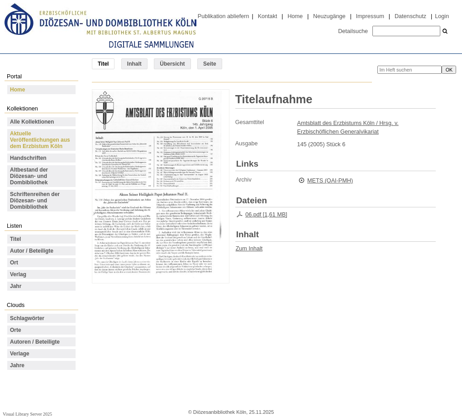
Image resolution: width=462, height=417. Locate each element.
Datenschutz (410, 16)
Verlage (19, 353)
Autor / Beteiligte (31, 251)
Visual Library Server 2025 (27, 414)
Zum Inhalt (249, 248)
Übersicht (172, 64)
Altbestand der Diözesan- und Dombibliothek (29, 176)
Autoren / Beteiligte (35, 342)
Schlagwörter (27, 318)
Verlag (18, 274)
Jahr (15, 286)
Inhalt (134, 64)
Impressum (370, 16)
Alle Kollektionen (32, 122)
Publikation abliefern (223, 16)
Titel (15, 239)
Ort (14, 262)
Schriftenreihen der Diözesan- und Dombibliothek (35, 200)
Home (295, 16)
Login (442, 16)
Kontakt (267, 16)
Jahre (17, 365)
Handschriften (28, 158)
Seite (209, 64)
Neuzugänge (329, 16)
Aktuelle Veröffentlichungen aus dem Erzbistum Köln (40, 139)
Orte (15, 330)
